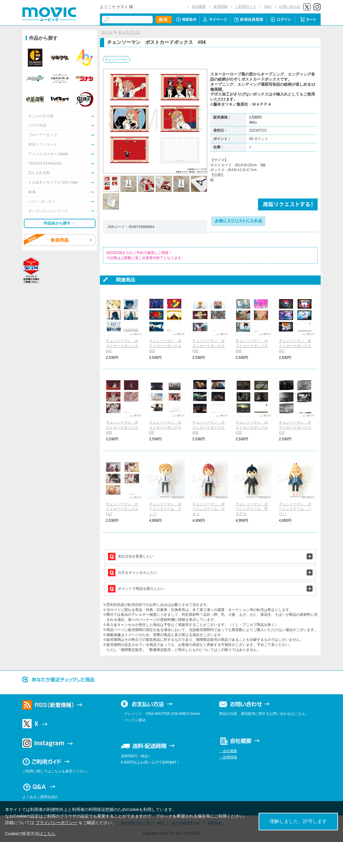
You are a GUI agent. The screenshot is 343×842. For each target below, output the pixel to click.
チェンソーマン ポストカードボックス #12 (124, 509)
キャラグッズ (129, 32)
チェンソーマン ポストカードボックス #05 (210, 346)
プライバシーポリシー (56, 822)
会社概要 (198, 6)
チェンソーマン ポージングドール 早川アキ (252, 509)
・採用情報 (228, 757)
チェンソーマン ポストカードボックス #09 (124, 427)
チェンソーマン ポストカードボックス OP (167, 427)
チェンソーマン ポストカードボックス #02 (124, 346)
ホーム (107, 32)
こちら (49, 833)
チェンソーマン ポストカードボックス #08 (210, 427)
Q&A (267, 6)
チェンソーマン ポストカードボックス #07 (297, 346)
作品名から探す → (60, 223)
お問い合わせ (289, 6)
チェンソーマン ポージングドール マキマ (208, 509)
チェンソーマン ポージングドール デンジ (165, 509)
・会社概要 (228, 751)
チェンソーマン (116, 59)
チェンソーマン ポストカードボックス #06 (253, 346)
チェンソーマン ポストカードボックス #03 (167, 346)
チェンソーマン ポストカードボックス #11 (297, 427)
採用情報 (220, 6)
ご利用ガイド (246, 6)
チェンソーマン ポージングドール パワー (295, 509)
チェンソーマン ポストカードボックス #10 (253, 427)
